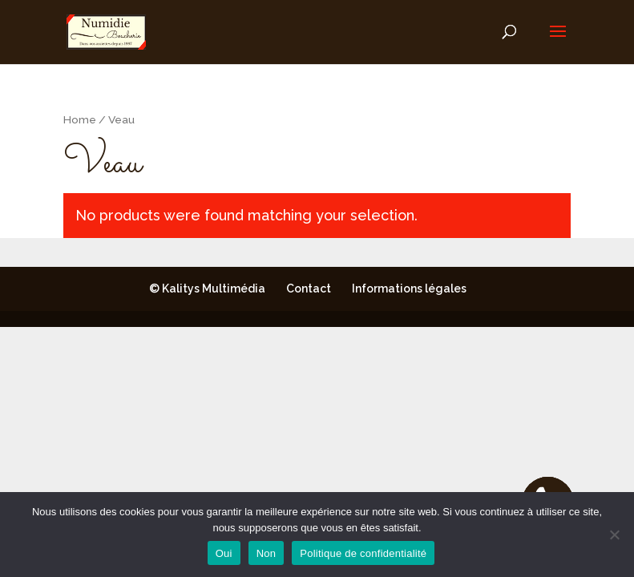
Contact (308, 288)
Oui (224, 553)
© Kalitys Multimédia (207, 288)
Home (79, 119)
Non (266, 553)
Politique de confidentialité (363, 553)
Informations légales (409, 288)
